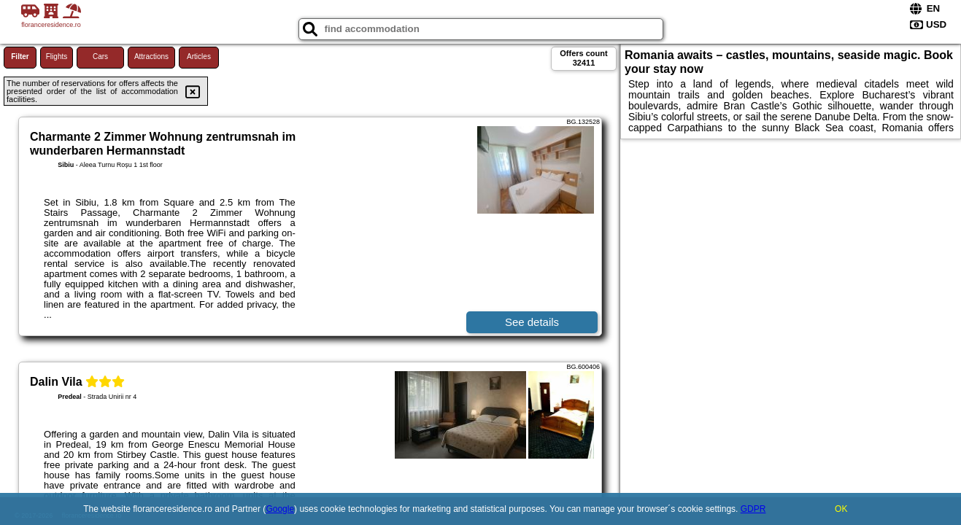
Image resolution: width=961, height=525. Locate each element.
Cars (100, 56)
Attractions (151, 56)
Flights (56, 56)
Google (280, 509)
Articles (199, 56)
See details (532, 322)
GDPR (753, 509)
